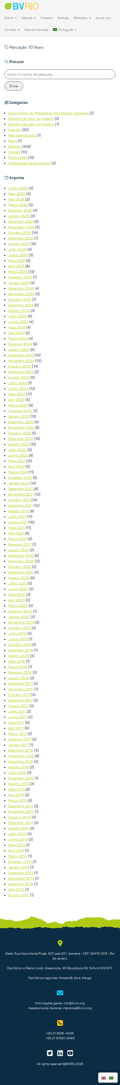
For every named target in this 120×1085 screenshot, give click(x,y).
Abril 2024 (16, 333)
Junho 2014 (18, 839)
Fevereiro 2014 (20, 861)
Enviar (13, 86)
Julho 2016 (17, 772)
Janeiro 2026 (19, 216)
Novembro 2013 (21, 878)
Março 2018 (17, 666)
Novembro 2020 (21, 561)
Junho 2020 (18, 589)
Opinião (14, 152)
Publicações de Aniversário (29, 163)
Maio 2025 (16, 260)
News (12, 140)
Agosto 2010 (18, 895)
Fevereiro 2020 (20, 611)
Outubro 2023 (19, 366)
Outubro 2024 (19, 299)
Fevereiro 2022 (20, 477)
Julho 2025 (17, 249)
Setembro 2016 (20, 761)
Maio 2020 (16, 594)
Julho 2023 (17, 383)
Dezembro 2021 (20, 488)
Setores (28, 18)
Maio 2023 (16, 394)
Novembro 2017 (21, 689)
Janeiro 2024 (19, 349)
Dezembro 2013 (20, 872)
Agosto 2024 (19, 310)
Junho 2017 (17, 717)
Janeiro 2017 (18, 744)
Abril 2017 (16, 728)
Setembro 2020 (21, 572)
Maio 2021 (16, 527)
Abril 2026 (16, 199)
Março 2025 (18, 271)
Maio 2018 (16, 661)
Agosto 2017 (18, 705)
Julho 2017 (17, 711)
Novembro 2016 (21, 756)
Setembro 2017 (20, 700)
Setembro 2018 (20, 650)
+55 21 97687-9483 (60, 1038)
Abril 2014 (16, 850)
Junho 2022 (18, 455)
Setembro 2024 (21, 305)
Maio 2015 (16, 789)
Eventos (14, 129)
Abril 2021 (16, 533)
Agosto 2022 (18, 444)
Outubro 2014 (19, 817)
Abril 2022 (16, 466)
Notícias (63, 18)
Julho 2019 (17, 633)
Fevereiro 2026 (20, 210)
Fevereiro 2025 (20, 277)
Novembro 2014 (21, 811)
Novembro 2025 (21, 227)
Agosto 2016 (18, 767)
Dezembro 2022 (21, 422)
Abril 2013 (16, 889)
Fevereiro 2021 (20, 544)
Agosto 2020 (19, 577)
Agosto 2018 (18, 655)
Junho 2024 (18, 321)
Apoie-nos (103, 18)
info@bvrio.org (74, 1003)
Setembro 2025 (20, 238)
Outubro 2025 (19, 232)
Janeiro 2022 (18, 483)
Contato (12, 30)
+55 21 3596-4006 (60, 1033)
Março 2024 (18, 338)
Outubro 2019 (19, 628)
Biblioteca (82, 18)
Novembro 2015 (21, 778)
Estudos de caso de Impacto (31, 118)
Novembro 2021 (21, 494)
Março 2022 (18, 472)
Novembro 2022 (21, 427)
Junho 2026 (18, 188)
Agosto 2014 (18, 828)
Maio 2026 (16, 193)
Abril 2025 (16, 266)
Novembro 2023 (21, 360)
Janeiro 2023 (19, 416)
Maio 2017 (16, 722)
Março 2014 (17, 856)
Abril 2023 (16, 399)
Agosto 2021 (18, 511)
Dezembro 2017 (20, 683)
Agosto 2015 (18, 783)
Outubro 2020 (19, 566)
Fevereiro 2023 (20, 410)
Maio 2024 (16, 327)
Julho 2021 (17, 516)
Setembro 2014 (20, 822)
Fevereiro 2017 (19, 739)
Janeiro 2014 (18, 867)
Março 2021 (17, 538)
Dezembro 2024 (21, 288)
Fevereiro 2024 (20, 344)
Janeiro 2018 (18, 678)
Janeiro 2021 (18, 550)
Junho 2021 (18, 522)
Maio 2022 (16, 461)
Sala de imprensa (36, 30)
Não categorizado (22, 135)
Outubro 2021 (19, 500)
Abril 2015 (16, 795)
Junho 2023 (18, 388)
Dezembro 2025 (21, 221)
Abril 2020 (16, 600)
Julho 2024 (17, 316)
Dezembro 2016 (20, 750)
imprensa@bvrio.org (77, 1008)
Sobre (11, 18)
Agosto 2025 (18, 243)
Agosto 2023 (19, 377)
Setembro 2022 (20, 438)
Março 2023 (18, 405)
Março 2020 (18, 605)
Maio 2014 (16, 845)
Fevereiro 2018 (20, 672)
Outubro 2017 (19, 694)
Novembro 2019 (21, 622)
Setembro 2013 (20, 884)
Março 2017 (17, 733)
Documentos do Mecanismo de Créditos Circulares (48, 113)
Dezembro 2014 (20, 806)
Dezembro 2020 (21, 555)
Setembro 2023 (21, 371)
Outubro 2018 (19, 644)
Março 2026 (18, 204)
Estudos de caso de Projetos (31, 124)
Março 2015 (17, 800)
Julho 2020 (17, 583)
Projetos (47, 18)
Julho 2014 (17, 833)
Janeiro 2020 (19, 616)
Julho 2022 (17, 449)
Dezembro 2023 (21, 355)
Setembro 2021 (20, 505)
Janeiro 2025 (18, 282)
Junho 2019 (18, 639)
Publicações (17, 157)
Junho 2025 (18, 255)
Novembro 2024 (21, 294)
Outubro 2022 (19, 433)
